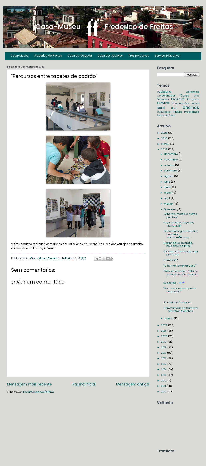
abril (167, 198)
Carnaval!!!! (170, 260)
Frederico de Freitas (48, 56)
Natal (161, 108)
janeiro (169, 318)
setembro (171, 170)
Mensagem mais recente (29, 384)
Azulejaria (164, 92)
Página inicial (84, 384)
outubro (169, 165)
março (168, 204)
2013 (164, 375)
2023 (164, 149)
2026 (164, 133)
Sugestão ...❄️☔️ (174, 283)
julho (167, 182)
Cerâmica (192, 92)
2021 (164, 331)
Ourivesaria (164, 112)
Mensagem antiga (132, 384)
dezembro (171, 154)
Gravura (163, 103)
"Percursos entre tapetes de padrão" (179, 290)
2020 (164, 336)
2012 (164, 380)
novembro (171, 159)
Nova (174, 108)
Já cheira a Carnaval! (177, 302)
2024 (164, 144)
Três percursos (138, 56)
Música (195, 103)
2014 (164, 369)
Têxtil (172, 115)
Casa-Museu (20, 56)
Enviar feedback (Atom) (38, 392)
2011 (163, 386)
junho (168, 187)
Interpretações (180, 103)
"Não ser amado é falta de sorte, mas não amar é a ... (181, 274)
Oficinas (190, 107)
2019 (164, 342)
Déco (196, 95)
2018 (164, 347)
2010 (164, 391)
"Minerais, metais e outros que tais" (180, 215)
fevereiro (170, 209)
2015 (164, 364)
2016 (164, 358)
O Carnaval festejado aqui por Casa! (180, 253)
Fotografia (193, 99)
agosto (169, 176)
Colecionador (166, 96)
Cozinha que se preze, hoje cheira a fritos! (178, 244)
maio (167, 193)
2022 (164, 325)
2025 (164, 138)
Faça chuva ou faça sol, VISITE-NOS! (178, 224)
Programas (191, 112)
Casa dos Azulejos (110, 56)
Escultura (178, 99)
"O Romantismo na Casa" (179, 266)
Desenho (163, 99)
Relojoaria (162, 115)
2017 (164, 353)
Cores (184, 95)
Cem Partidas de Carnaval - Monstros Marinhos (180, 309)
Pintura (177, 112)
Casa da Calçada (80, 56)
